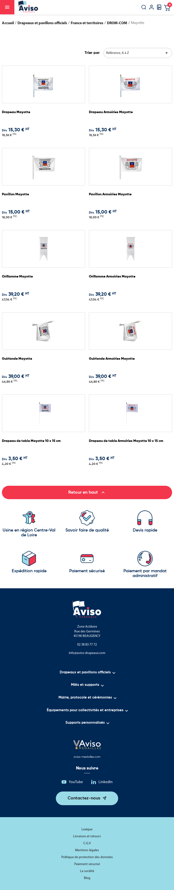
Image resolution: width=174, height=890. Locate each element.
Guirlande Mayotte (17, 358)
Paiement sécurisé (87, 864)
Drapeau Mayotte (16, 112)
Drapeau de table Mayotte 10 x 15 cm (31, 441)
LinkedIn (106, 782)
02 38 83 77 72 (87, 644)
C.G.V (87, 843)
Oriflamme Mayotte (17, 276)
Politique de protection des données (87, 857)
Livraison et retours (87, 836)
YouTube (76, 782)
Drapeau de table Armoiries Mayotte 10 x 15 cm (126, 441)
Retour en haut (87, 492)
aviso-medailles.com (87, 757)
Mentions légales (87, 850)
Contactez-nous (84, 798)
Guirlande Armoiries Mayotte (112, 358)
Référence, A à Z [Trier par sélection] (138, 53)
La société (87, 871)
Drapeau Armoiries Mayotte (111, 112)
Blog (87, 878)
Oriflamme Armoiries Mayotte (112, 276)
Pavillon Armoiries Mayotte (110, 194)
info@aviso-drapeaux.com (87, 653)
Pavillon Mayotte (15, 194)
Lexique (87, 829)
